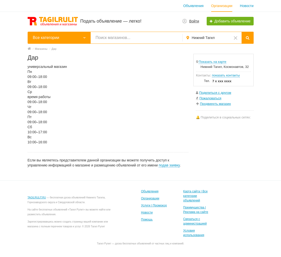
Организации (222, 6)
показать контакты (226, 75)
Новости (246, 6)
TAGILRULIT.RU (37, 197)
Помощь (147, 219)
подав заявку (169, 165)
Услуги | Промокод (154, 205)
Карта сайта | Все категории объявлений (195, 196)
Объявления (193, 6)
